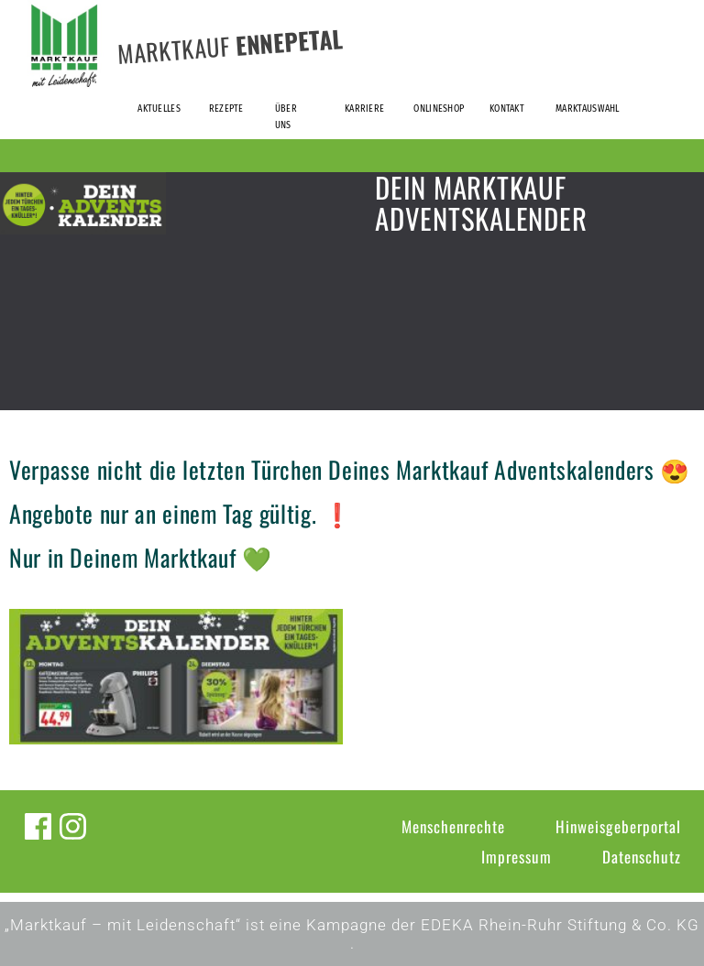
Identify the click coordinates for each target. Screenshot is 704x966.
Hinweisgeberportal (618, 826)
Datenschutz (641, 856)
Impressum (516, 856)
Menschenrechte (453, 826)
